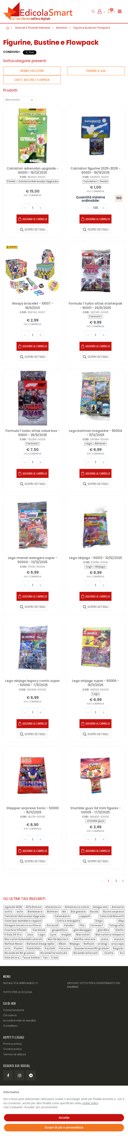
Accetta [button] (64, 1117)
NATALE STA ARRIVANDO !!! (20, 983)
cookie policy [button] (90, 1103)
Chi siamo (10, 1015)
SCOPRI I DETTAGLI (32, 229)
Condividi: (11, 52)
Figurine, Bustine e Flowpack (91, 27)
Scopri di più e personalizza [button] (64, 1127)
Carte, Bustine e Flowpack (32, 80)
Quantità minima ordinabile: (90, 199)
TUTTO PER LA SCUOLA (17, 992)
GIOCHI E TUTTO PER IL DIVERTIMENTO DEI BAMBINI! (93, 985)
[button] (93, 11)
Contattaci (10, 1026)
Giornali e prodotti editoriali (32, 27)
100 (119, 198)
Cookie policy (12, 1049)
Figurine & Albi (96, 71)
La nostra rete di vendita (19, 1020)
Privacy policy (12, 1044)
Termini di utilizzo (14, 1054)
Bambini (62, 27)
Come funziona (13, 1010)
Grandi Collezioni (32, 71)
